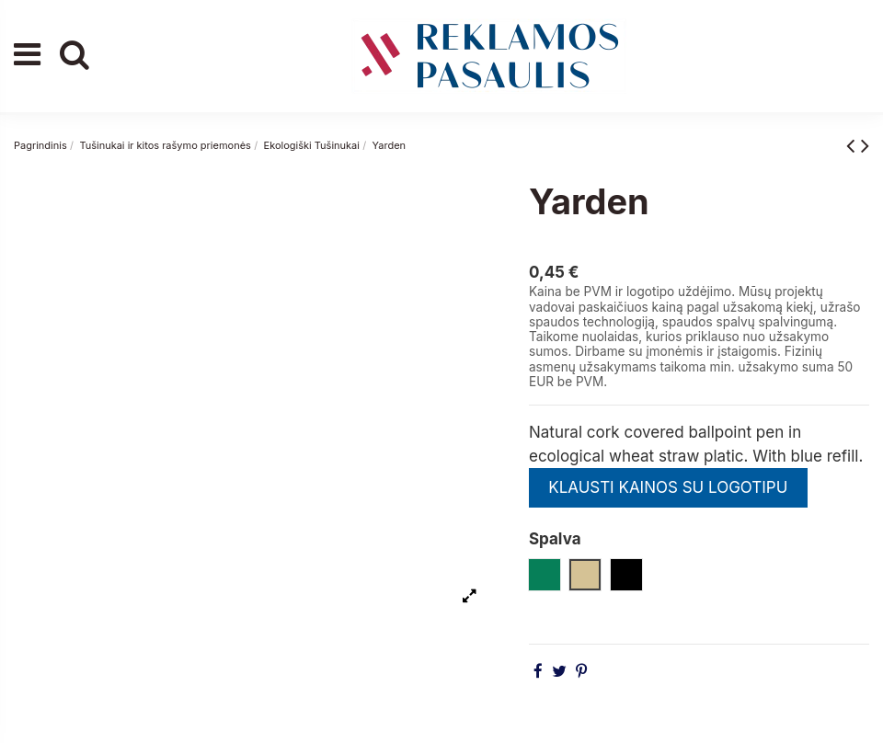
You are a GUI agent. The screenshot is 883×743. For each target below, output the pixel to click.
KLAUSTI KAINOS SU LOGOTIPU (667, 487)
